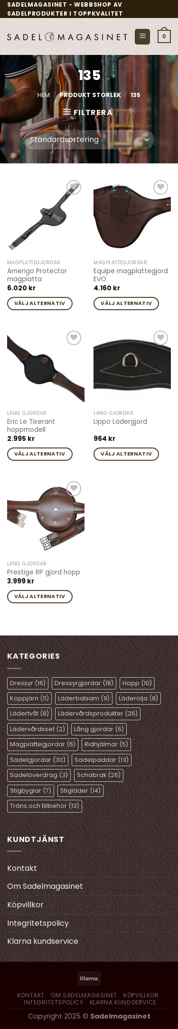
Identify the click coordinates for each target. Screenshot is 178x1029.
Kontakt (22, 868)
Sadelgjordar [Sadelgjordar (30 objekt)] (38, 760)
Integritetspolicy (38, 923)
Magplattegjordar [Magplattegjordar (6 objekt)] (42, 744)
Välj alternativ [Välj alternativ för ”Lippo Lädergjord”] (126, 453)
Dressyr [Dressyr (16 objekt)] (28, 683)
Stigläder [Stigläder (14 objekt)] (80, 791)
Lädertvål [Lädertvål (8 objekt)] (29, 713)
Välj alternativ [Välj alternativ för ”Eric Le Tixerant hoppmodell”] (40, 453)
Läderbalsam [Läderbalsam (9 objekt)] (84, 698)
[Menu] (142, 37)
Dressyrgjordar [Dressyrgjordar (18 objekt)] (84, 683)
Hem (43, 95)
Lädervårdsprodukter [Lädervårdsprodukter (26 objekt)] (98, 713)
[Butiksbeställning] (89, 139)
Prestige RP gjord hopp (43, 572)
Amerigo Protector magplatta (37, 275)
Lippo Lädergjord (120, 422)
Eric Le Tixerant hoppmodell (31, 426)
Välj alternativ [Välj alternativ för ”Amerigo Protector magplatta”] (40, 303)
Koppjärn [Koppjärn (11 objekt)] (29, 698)
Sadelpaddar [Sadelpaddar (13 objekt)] (102, 760)
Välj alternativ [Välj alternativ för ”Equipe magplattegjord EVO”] (126, 303)
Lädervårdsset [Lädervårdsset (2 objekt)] (37, 729)
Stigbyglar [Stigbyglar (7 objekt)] (30, 791)
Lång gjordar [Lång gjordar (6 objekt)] (99, 729)
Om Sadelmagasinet (45, 886)
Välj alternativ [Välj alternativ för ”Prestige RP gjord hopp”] (40, 596)
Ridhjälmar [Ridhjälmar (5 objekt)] (106, 744)
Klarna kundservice (42, 941)
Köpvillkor (25, 904)
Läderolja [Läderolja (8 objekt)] (138, 698)
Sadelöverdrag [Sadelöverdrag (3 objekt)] (39, 775)
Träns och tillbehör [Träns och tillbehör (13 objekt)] (44, 806)
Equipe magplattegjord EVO (131, 275)
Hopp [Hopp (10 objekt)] (137, 683)
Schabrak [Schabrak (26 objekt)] (99, 775)
